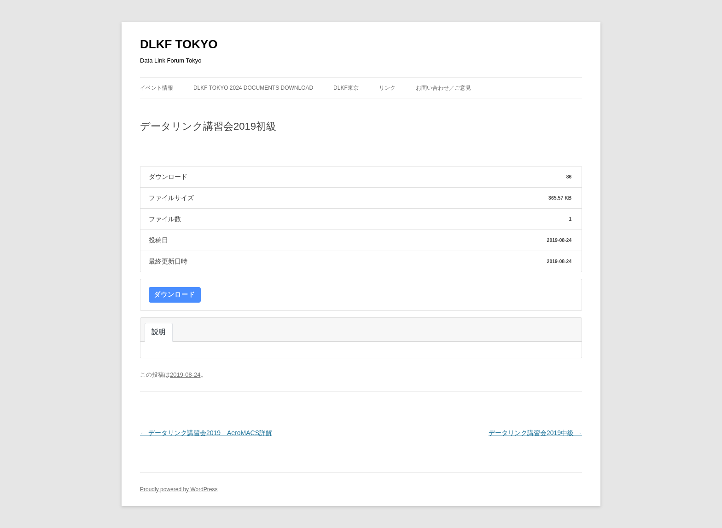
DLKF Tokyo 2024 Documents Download (253, 88)
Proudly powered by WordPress (179, 489)
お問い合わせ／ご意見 (443, 88)
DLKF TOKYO (179, 44)
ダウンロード (174, 294)
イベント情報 (156, 88)
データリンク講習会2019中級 (535, 432)
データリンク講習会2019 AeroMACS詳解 (206, 432)
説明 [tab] (158, 332)
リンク (387, 88)
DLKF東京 (346, 88)
